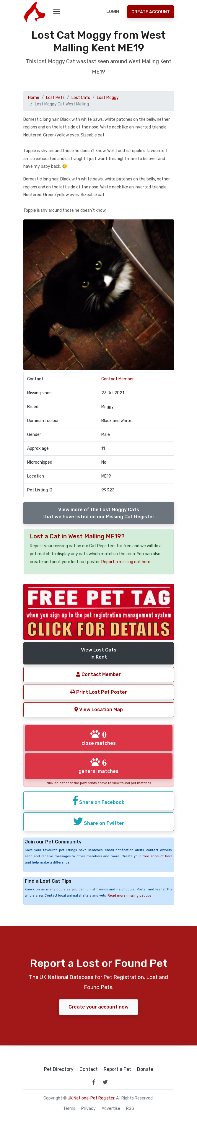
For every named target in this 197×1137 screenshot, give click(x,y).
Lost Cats (80, 97)
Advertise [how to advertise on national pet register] (111, 1108)
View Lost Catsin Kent (98, 653)
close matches (99, 737)
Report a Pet (117, 1069)
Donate (145, 1069)
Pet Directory (59, 1069)
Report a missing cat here (125, 561)
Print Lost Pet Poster (98, 692)
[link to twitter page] (105, 1082)
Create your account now (98, 1007)
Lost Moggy (108, 97)
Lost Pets (55, 97)
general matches (98, 766)
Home (33, 97)
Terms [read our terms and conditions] (69, 1108)
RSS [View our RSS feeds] (130, 1108)
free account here (157, 856)
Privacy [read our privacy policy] (88, 1108)
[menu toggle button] (56, 11)
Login (112, 11)
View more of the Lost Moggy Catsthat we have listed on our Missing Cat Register (98, 513)
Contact (88, 1069)
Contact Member (117, 379)
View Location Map (98, 709)
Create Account (150, 11)
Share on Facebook (98, 800)
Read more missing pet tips (129, 895)
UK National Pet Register (91, 1098)
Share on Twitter (98, 821)
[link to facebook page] (94, 1082)
